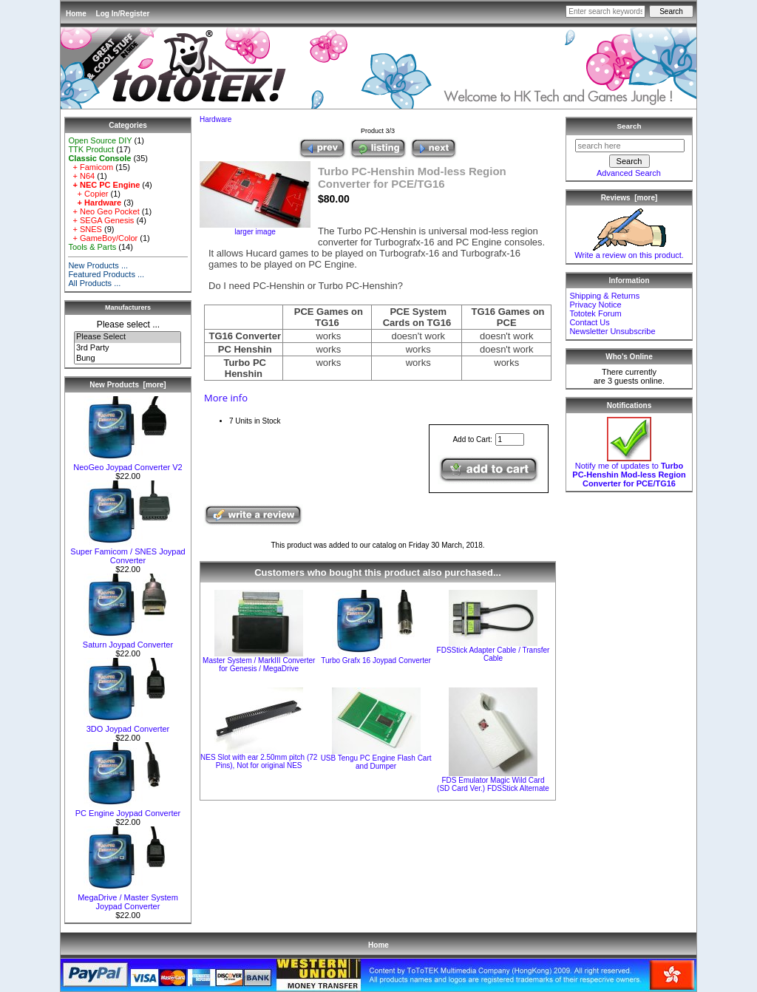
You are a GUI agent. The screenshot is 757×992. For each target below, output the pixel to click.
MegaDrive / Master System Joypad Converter (128, 898)
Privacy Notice (595, 304)
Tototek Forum (595, 313)
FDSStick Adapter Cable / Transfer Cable (493, 654)
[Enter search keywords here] (605, 11)
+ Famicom (90, 167)
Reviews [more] (629, 198)
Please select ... (128, 324)
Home (76, 14)
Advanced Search (629, 173)
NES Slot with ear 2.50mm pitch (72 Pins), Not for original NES (258, 761)
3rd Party (127, 348)
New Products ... (98, 265)
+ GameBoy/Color (103, 238)
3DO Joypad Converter (128, 725)
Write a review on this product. (629, 251)
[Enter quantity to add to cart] (509, 439)
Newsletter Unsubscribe (612, 331)
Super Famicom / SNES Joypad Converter (127, 552)
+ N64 (81, 175)
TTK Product (91, 149)
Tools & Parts (92, 246)
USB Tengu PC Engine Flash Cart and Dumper (376, 762)
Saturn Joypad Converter (128, 641)
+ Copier (88, 193)
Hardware (215, 119)
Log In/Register (123, 14)
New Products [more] (127, 385)
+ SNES (85, 229)
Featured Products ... (106, 274)
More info (226, 397)
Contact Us (589, 322)
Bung (127, 358)
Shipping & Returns (604, 295)
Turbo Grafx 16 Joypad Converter (376, 660)
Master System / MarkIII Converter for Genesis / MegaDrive (259, 664)
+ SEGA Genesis (101, 220)
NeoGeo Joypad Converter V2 (127, 463)
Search (629, 126)
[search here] (630, 145)
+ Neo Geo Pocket (103, 211)
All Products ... (94, 283)
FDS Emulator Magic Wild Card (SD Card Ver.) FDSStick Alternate (493, 784)
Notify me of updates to (628, 471)
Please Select (127, 337)
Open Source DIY (100, 140)
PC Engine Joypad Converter (127, 809)
